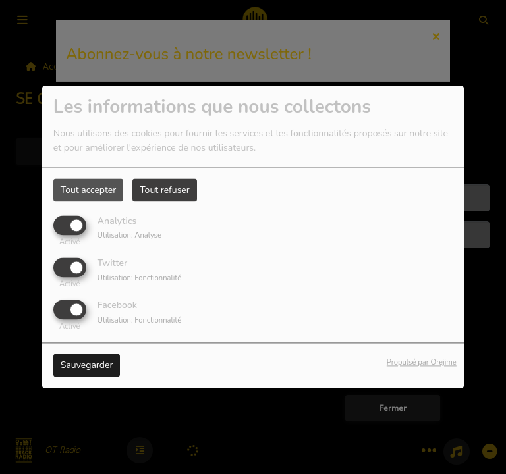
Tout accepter (88, 190)
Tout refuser (165, 190)
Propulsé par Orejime (422, 363)
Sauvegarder (87, 365)
